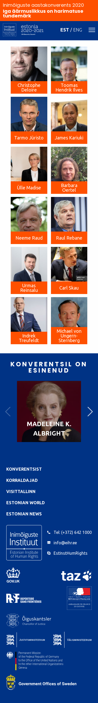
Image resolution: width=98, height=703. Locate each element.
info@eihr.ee (65, 542)
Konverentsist (24, 469)
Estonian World (25, 502)
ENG (77, 29)
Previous (7, 411)
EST (64, 29)
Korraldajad (22, 480)
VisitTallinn (21, 491)
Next (90, 411)
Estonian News (24, 514)
